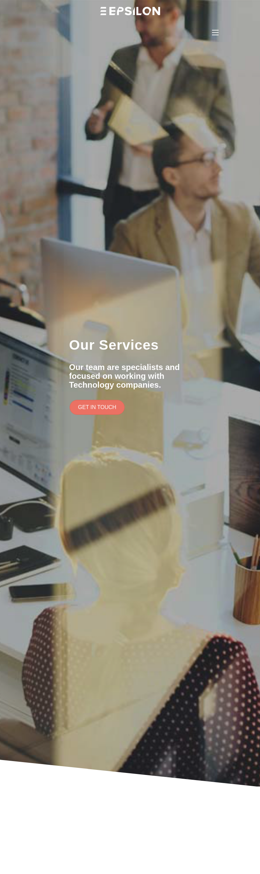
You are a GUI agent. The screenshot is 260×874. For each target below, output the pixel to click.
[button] (98, 407)
